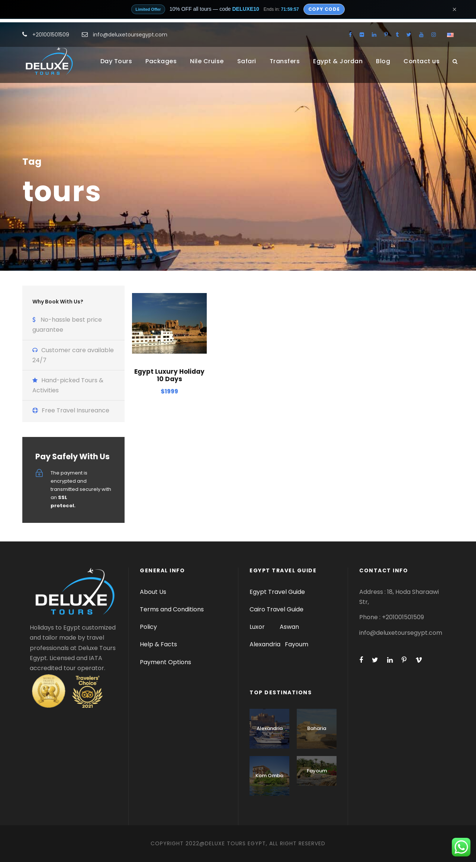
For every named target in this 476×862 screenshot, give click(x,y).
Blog (383, 61)
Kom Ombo (269, 775)
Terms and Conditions (172, 609)
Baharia (316, 728)
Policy (148, 627)
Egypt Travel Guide (277, 592)
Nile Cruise (207, 61)
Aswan (289, 627)
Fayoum (296, 644)
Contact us (421, 61)
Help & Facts (158, 644)
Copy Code (324, 9)
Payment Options (165, 662)
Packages (161, 61)
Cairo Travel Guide (276, 609)
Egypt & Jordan (338, 61)
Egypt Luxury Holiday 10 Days (169, 375)
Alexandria (265, 644)
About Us (153, 592)
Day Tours (116, 61)
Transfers (285, 61)
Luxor (258, 627)
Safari (246, 61)
